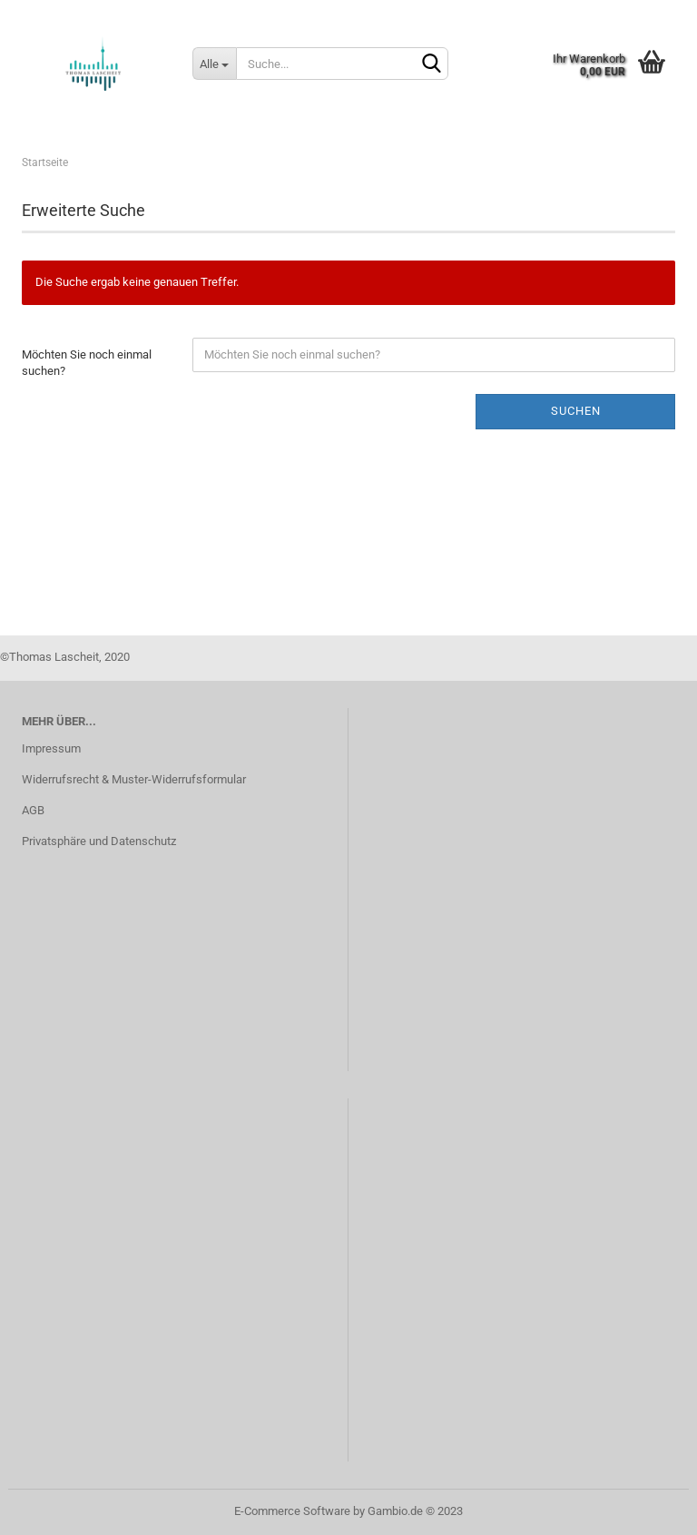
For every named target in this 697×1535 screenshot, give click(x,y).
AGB (33, 810)
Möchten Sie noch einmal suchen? (87, 363)
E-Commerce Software (292, 1511)
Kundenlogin (543, 13)
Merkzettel (642, 13)
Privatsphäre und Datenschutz (99, 841)
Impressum (51, 748)
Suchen (576, 411)
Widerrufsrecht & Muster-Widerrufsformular (134, 779)
